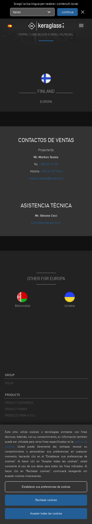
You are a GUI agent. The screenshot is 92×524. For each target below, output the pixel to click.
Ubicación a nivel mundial (51, 34)
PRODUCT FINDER (16, 409)
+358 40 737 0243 (51, 171)
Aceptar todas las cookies (46, 513)
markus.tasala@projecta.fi (46, 178)
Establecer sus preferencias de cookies (46, 486)
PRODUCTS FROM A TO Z (20, 415)
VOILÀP (9, 383)
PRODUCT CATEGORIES (19, 402)
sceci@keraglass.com (46, 222)
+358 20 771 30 (48, 164)
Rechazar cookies (46, 499)
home (23, 34)
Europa (46, 102)
